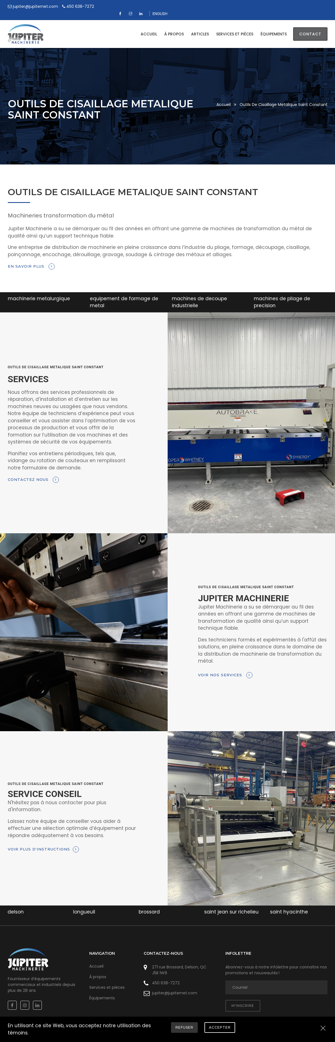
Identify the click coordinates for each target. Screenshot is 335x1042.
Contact (310, 27)
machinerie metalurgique (39, 291)
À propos (174, 27)
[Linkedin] (301, 6)
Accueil (149, 27)
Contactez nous (33, 473)
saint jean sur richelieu (231, 905)
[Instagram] (291, 6)
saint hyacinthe (289, 905)
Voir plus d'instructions (43, 842)
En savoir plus (31, 259)
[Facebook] (281, 6)
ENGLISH (320, 6)
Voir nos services (225, 668)
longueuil (84, 905)
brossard (149, 905)
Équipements (274, 27)
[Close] (323, 1028)
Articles (200, 27)
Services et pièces (234, 27)
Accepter (220, 1027)
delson (16, 905)
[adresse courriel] (276, 980)
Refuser (184, 1027)
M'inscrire (243, 999)
